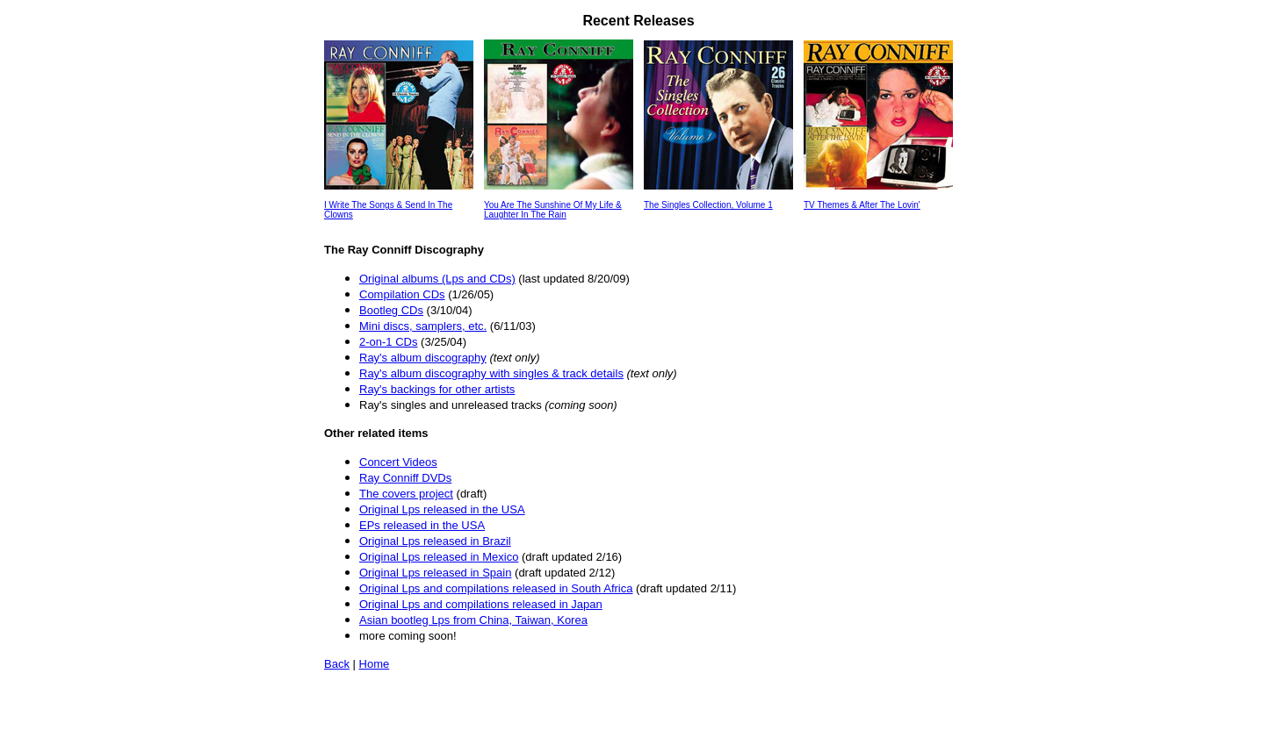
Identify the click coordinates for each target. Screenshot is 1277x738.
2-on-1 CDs (388, 341)
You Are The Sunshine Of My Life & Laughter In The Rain (553, 209)
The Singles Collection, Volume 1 (708, 205)
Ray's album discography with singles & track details (491, 373)
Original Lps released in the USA (442, 509)
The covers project (406, 493)
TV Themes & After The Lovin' (862, 205)
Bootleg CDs (391, 310)
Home (374, 663)
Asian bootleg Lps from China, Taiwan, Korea (473, 620)
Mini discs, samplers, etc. (423, 326)
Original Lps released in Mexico (438, 556)
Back (337, 663)
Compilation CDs (402, 294)
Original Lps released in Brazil (435, 541)
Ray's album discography (423, 357)
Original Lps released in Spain (435, 572)
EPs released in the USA (422, 525)
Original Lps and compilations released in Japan (480, 604)
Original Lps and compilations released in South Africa (495, 588)
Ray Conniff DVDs (405, 477)
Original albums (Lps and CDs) (437, 278)
